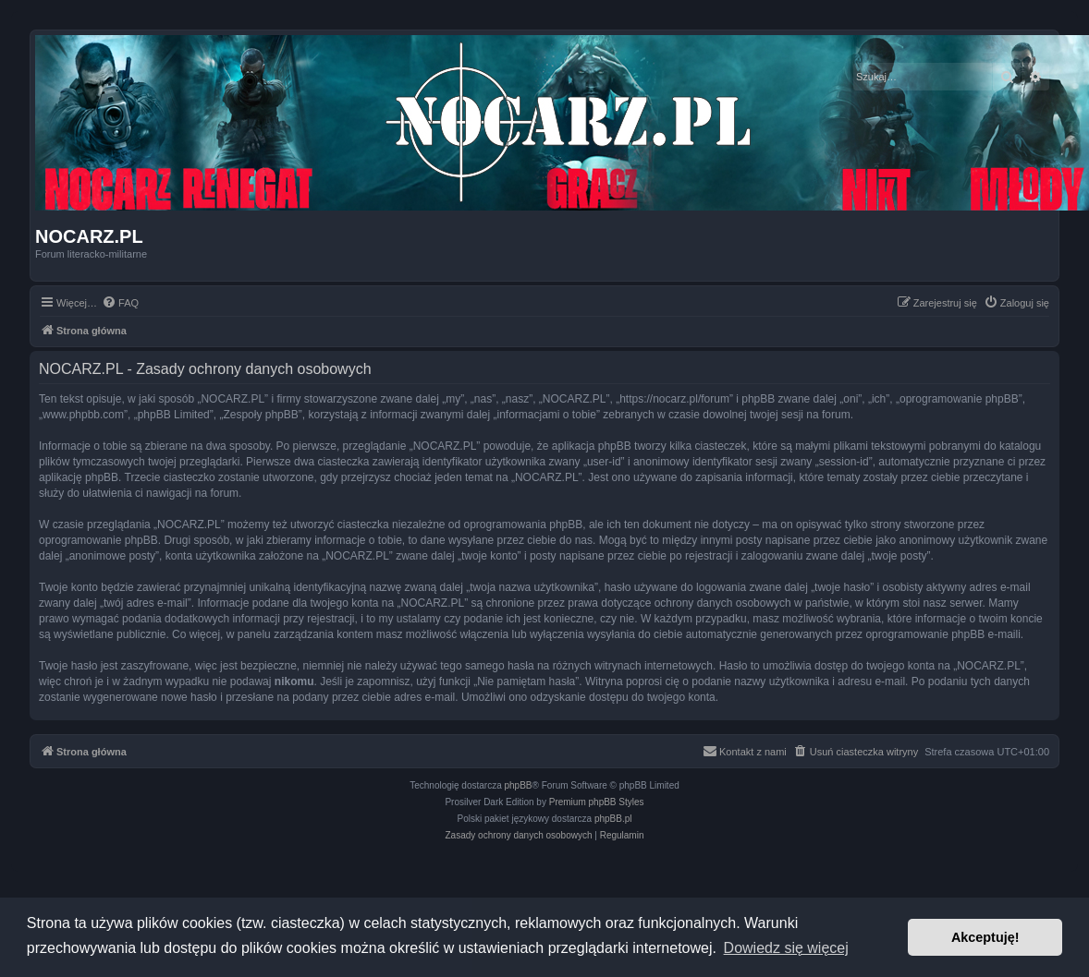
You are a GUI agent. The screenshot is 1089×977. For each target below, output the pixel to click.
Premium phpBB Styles (596, 802)
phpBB (518, 785)
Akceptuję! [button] (985, 937)
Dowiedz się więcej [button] (786, 948)
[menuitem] (120, 303)
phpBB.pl (613, 819)
